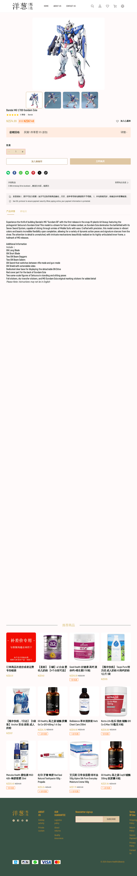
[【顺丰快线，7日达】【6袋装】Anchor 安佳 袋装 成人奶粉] (21, 710)
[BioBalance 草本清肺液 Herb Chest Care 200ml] (84, 710)
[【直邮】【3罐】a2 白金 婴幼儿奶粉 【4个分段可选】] (52, 654)
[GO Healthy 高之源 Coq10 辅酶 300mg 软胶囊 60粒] (116, 764)
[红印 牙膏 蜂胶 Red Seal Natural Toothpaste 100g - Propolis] (52, 766)
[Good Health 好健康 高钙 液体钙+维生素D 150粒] (84, 656)
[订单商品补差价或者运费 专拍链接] (21, 654)
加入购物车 (36, 161)
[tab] (10, 212)
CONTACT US (71, 6)
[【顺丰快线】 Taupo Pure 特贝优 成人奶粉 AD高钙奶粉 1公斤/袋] (116, 656)
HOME (46, 6)
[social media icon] (14, 820)
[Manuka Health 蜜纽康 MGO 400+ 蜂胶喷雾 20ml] (21, 764)
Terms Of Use (132, 813)
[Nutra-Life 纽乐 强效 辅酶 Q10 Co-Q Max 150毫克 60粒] (116, 710)
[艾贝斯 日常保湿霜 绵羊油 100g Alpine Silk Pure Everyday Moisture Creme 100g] (84, 766)
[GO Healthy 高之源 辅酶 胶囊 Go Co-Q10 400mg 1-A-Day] (52, 710)
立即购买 (100, 161)
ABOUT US (57, 6)
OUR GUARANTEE (59, 813)
